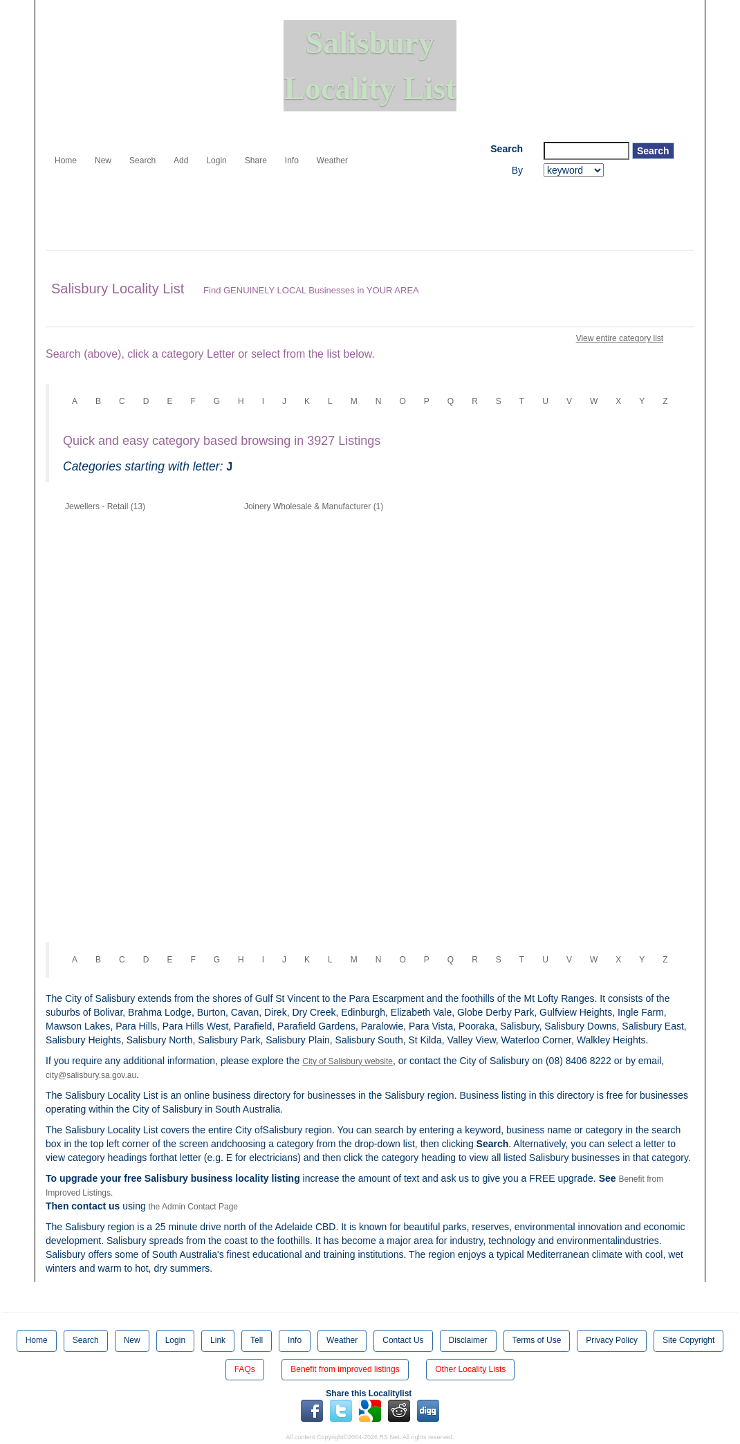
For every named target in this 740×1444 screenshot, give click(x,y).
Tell (256, 1340)
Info (292, 160)
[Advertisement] (297, 215)
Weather (332, 160)
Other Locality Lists (470, 1369)
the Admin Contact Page (193, 1207)
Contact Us (402, 1340)
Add (181, 160)
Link (217, 1340)
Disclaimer (468, 1340)
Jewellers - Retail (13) (105, 506)
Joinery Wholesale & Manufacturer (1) (313, 506)
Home (66, 160)
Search (142, 160)
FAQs (244, 1369)
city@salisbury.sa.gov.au (91, 1075)
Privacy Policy (612, 1340)
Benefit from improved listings (344, 1369)
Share (256, 160)
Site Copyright (688, 1340)
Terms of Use (537, 1340)
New (103, 160)
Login (216, 160)
